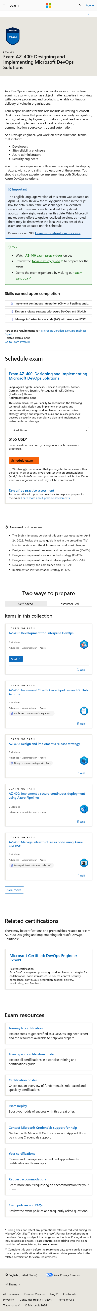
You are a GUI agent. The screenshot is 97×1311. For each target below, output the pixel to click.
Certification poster (23, 1080)
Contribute (69, 1294)
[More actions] (88, 14)
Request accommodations (28, 1179)
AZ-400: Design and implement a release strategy (44, 744)
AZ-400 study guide (46, 261)
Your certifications (22, 1153)
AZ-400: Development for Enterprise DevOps (41, 633)
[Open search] (80, 5)
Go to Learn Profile (16, 342)
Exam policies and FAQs (26, 1205)
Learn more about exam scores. (57, 233)
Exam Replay (18, 1106)
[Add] (80, 670)
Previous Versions (34, 1294)
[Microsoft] (48, 5)
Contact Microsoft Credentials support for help (43, 1128)
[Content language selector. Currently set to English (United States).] (21, 1275)
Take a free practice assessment (31, 490)
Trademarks (10, 1305)
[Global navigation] (4, 5)
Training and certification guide (31, 1054)
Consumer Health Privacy (35, 1299)
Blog (52, 1294)
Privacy (7, 1299)
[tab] (26, 604)
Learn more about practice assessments (45, 498)
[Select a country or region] (49, 430)
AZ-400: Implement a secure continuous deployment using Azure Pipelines (47, 795)
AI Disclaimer (11, 1294)
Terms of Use (66, 1299)
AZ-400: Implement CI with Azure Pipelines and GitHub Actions (48, 692)
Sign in (89, 5)
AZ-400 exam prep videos (44, 255)
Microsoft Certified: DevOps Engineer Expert (45, 332)
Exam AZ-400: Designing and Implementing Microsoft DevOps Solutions (48, 376)
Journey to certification (26, 1028)
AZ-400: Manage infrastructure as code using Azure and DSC (46, 844)
